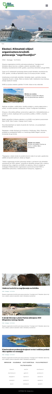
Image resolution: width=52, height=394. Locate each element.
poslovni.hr (26, 380)
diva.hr (11, 384)
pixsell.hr (40, 384)
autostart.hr (40, 376)
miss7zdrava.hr (12, 373)
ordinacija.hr (26, 384)
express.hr (26, 376)
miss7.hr (26, 369)
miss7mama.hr (40, 369)
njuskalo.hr (40, 380)
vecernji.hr (11, 380)
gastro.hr (26, 373)
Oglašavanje (17, 362)
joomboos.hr (40, 373)
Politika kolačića (26, 365)
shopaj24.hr (12, 376)
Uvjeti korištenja (28, 362)
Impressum (7, 362)
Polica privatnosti (42, 362)
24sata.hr (12, 369)
